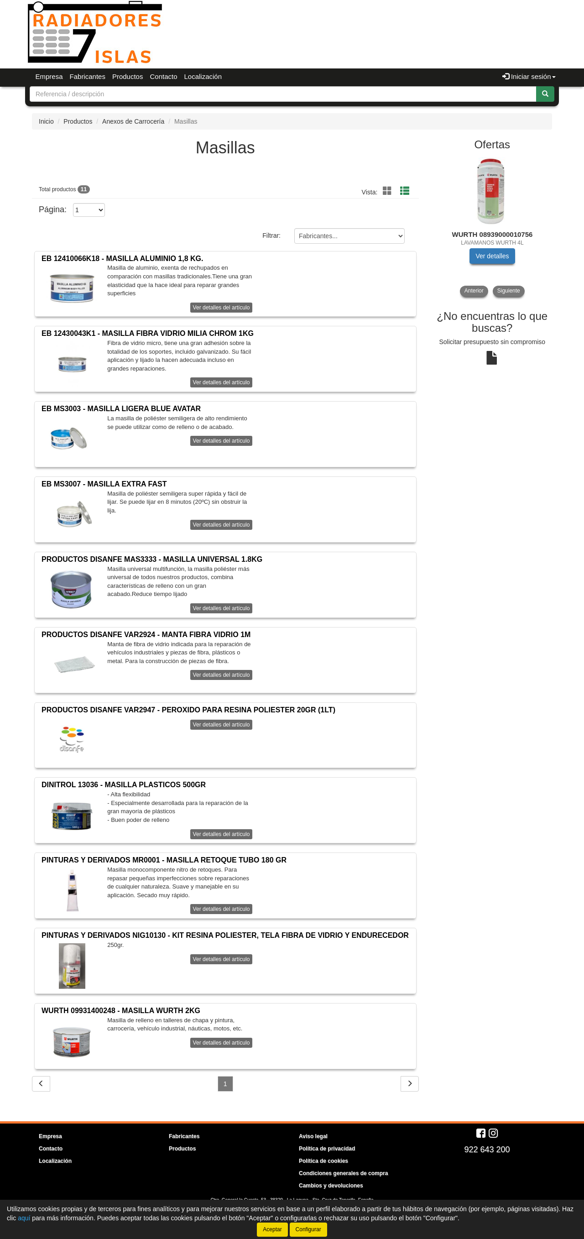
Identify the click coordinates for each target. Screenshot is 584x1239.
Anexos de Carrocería (133, 121)
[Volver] (41, 1084)
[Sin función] (387, 191)
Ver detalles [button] (492, 256)
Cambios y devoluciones (331, 1185)
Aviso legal (313, 1136)
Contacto (163, 76)
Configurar (308, 1229)
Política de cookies (323, 1161)
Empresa (49, 76)
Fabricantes (87, 76)
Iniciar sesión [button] (529, 76)
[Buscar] (545, 94)
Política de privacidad (327, 1148)
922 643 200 (487, 1149)
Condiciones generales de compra (343, 1173)
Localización (203, 76)
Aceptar (272, 1229)
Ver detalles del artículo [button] (221, 307)
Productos (127, 76)
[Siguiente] (410, 1084)
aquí (24, 1218)
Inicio (46, 121)
